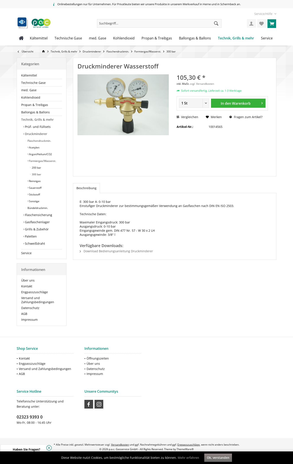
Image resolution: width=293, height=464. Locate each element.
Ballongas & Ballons (35, 112)
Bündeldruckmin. (37, 208)
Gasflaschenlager (37, 222)
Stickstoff (34, 194)
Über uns (28, 280)
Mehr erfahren (188, 458)
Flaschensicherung (38, 215)
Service (26, 253)
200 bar (36, 167)
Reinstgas (34, 181)
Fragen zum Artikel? (245, 117)
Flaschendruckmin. (39, 141)
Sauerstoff (35, 188)
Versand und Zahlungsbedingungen (37, 300)
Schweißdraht (34, 243)
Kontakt (26, 286)
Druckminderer (35, 134)
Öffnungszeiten (98, 358)
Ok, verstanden (218, 458)
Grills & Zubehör (36, 229)
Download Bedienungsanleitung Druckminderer (116, 251)
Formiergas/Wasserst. (42, 161)
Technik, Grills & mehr (37, 119)
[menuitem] (263, 13)
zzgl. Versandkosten (202, 84)
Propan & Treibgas (34, 105)
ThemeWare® (185, 449)
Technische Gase (33, 83)
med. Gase (29, 90)
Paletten (30, 236)
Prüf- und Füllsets (37, 127)
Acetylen (33, 147)
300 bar (36, 174)
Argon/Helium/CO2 (40, 154)
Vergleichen (187, 117)
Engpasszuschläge (34, 292)
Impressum (29, 319)
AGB (24, 314)
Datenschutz (30, 308)
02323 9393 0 (30, 417)
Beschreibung (86, 188)
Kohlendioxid (30, 97)
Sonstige (33, 201)
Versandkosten (120, 444)
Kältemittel (29, 75)
